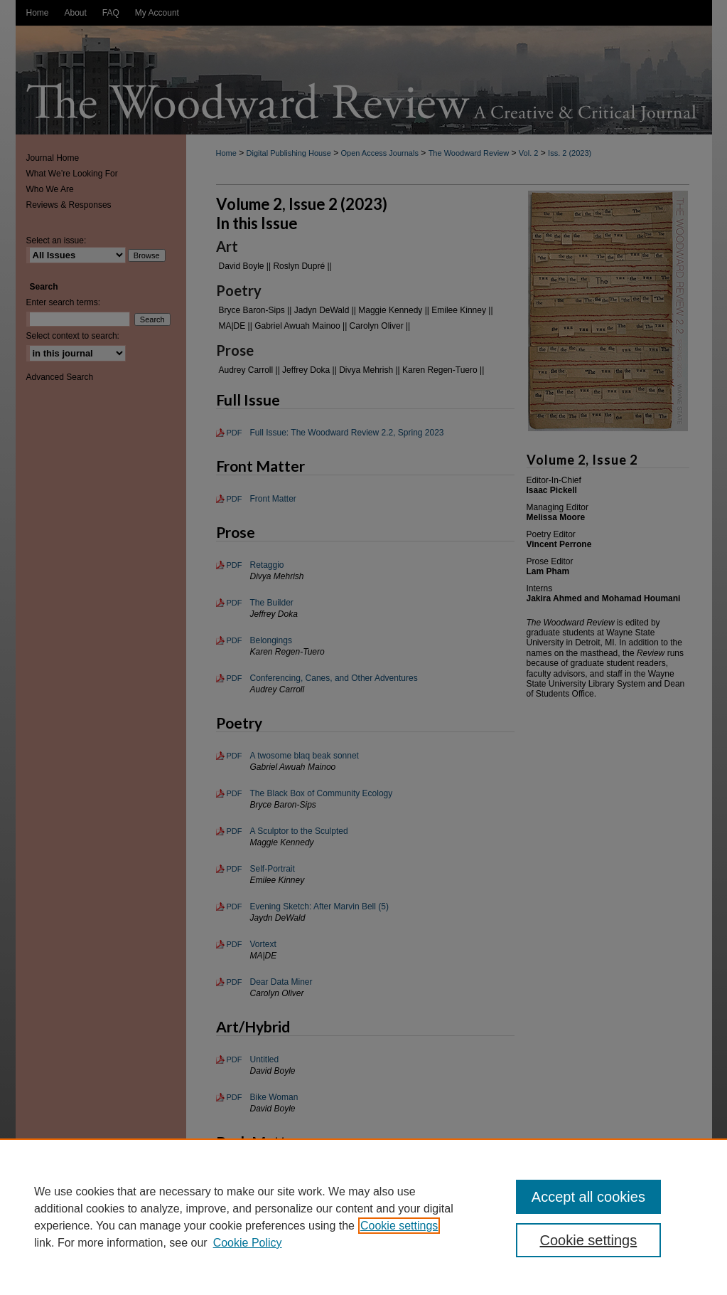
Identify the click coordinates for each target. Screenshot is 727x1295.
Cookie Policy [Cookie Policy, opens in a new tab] (247, 1243)
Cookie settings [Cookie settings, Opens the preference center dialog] (588, 1240)
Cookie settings (399, 1226)
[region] (363, 1216)
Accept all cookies (588, 1197)
